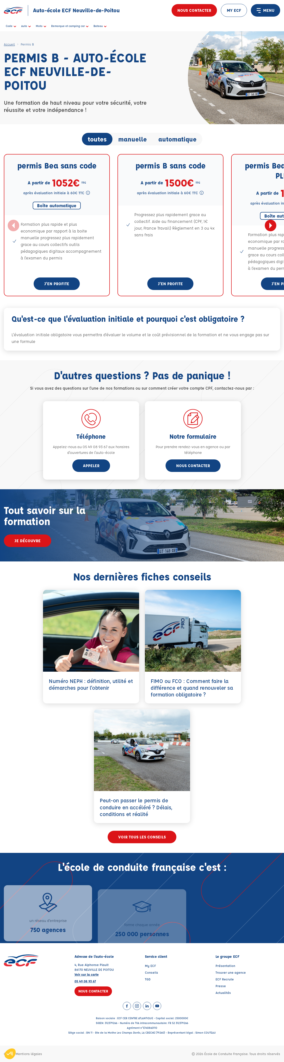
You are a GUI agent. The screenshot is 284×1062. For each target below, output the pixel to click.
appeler (91, 465)
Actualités (223, 993)
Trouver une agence (231, 972)
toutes (97, 139)
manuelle (132, 139)
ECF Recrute (225, 979)
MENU (265, 10)
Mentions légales (29, 1054)
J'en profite (56, 283)
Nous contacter (194, 10)
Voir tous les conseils (142, 836)
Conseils (151, 972)
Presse (221, 986)
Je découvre (27, 540)
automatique (177, 139)
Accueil (9, 44)
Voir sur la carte (86, 974)
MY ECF (234, 10)
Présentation (225, 966)
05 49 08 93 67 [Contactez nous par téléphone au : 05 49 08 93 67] (85, 981)
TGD (148, 979)
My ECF (150, 966)
